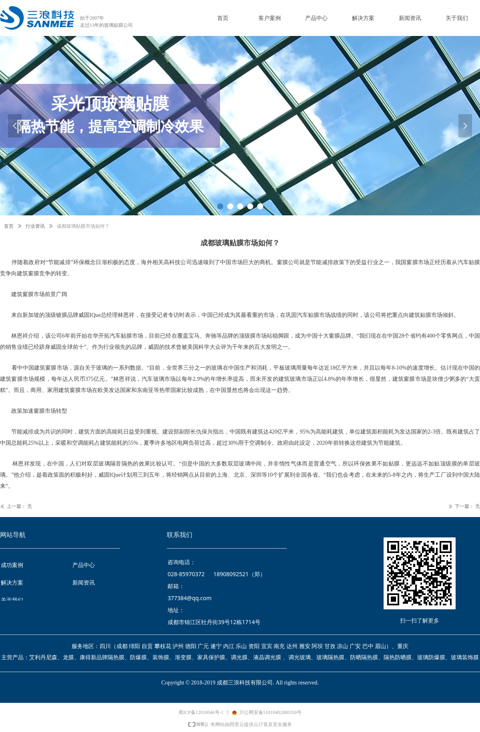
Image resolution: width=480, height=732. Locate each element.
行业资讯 (35, 226)
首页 (9, 226)
